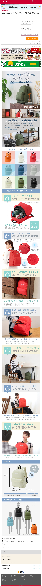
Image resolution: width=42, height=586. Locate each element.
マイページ (12, 577)
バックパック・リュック (23, 4)
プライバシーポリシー (33, 576)
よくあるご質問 (23, 577)
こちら (12, 583)
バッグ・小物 (12, 4)
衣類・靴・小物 (7, 4)
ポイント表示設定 (13, 579)
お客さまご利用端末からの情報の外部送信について (34, 578)
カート (12, 576)
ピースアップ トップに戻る (36, 41)
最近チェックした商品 (5, 577)
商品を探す (3, 575)
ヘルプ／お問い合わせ (24, 575)
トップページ (3, 4)
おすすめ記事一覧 (13, 575)
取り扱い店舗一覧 (4, 580)
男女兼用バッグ (17, 4)
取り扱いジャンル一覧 (5, 579)
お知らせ (22, 576)
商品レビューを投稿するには (36, 46)
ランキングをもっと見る (36, 565)
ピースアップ (4, 552)
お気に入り (23, 39)
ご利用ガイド (13, 580)
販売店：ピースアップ (35, 16)
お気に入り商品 (4, 576)
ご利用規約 (31, 575)
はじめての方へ (23, 579)
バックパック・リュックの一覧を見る (34, 43)
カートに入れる (32, 38)
